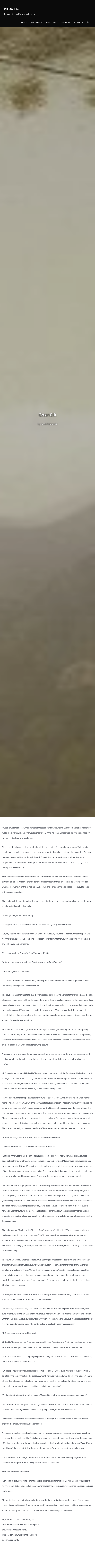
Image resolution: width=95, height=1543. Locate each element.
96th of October (33, 7)
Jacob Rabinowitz (48, 424)
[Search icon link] (88, 23)
